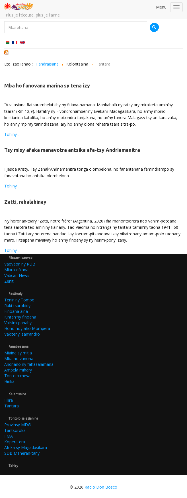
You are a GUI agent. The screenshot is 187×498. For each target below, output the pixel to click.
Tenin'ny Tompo (19, 300)
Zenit (9, 281)
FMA (8, 436)
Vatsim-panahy (18, 322)
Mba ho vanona (18, 358)
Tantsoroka (15, 430)
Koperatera (14, 441)
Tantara (11, 406)
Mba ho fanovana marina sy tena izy (47, 85)
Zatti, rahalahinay (25, 202)
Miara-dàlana (16, 269)
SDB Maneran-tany (22, 453)
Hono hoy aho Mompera (27, 328)
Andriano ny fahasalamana (29, 364)
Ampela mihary (18, 370)
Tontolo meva (17, 375)
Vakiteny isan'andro (22, 334)
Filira (8, 400)
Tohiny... (11, 134)
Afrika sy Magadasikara (25, 447)
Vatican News (16, 275)
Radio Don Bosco (101, 487)
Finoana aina (16, 311)
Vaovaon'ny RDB (19, 264)
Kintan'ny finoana (20, 317)
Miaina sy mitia (18, 353)
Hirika (9, 381)
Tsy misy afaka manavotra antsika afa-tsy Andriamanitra (72, 150)
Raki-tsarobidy (17, 305)
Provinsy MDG (17, 424)
